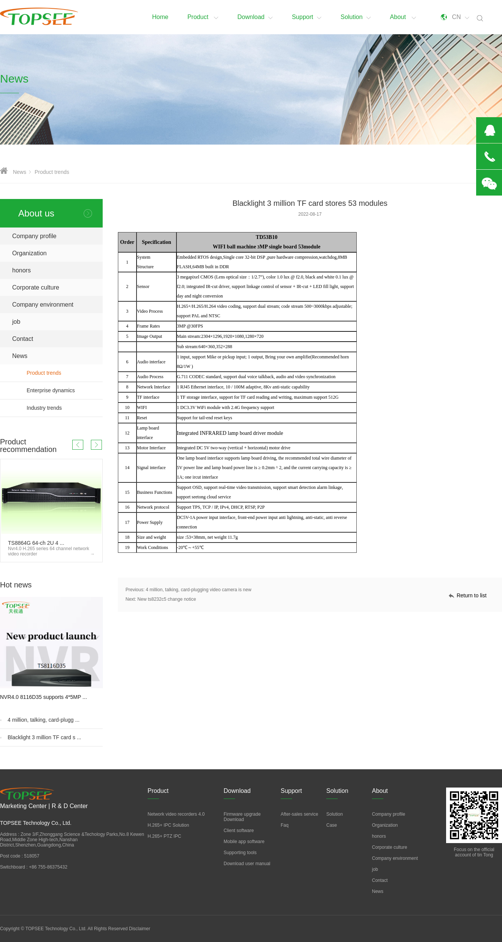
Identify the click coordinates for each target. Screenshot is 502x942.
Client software (239, 830)
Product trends (52, 172)
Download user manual (247, 863)
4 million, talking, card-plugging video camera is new (198, 589)
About (403, 17)
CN (460, 17)
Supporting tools (240, 852)
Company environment (42, 304)
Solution (355, 17)
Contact (22, 339)
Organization (29, 253)
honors (21, 270)
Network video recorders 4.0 (176, 814)
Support (306, 17)
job (16, 321)
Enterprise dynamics (65, 390)
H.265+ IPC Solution (168, 825)
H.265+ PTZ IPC (164, 836)
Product (203, 17)
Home (160, 17)
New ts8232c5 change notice (166, 599)
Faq (285, 825)
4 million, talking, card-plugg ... (43, 720)
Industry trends (65, 408)
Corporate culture (35, 287)
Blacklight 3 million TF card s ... (44, 737)
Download (255, 17)
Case (331, 825)
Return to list (472, 595)
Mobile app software (244, 841)
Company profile (34, 236)
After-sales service (299, 814)
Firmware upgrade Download (242, 817)
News (19, 172)
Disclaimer (139, 928)
